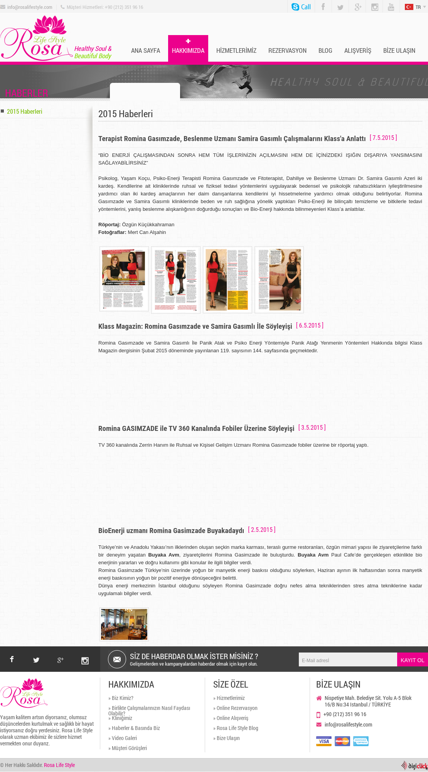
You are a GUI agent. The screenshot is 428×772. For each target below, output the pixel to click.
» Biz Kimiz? (120, 698)
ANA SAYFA (145, 50)
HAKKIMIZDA (188, 50)
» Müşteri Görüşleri (127, 748)
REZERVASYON (287, 50)
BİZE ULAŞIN (399, 50)
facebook (12, 659)
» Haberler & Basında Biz (134, 728)
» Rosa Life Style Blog (235, 728)
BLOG (325, 50)
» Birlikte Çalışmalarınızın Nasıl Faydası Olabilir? (149, 710)
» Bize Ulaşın (226, 738)
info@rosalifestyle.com (29, 7)
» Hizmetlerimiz (229, 698)
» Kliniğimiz (120, 718)
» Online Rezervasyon (235, 708)
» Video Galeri (122, 738)
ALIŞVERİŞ (357, 50)
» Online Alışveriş (230, 718)
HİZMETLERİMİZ (236, 50)
